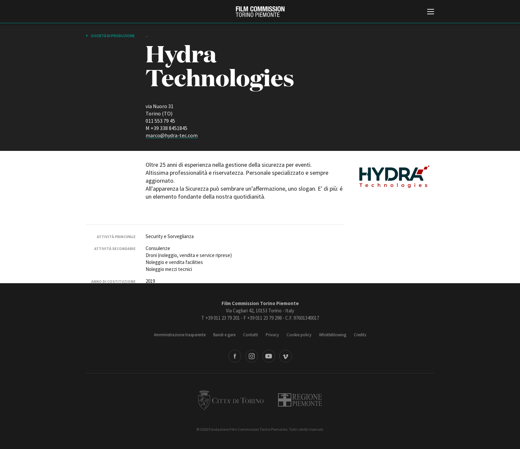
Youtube (268, 356)
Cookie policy (299, 335)
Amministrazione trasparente (180, 335)
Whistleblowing (332, 335)
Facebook (234, 356)
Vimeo (285, 356)
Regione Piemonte (300, 400)
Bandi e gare (224, 335)
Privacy (272, 335)
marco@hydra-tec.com (172, 135)
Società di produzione (112, 35)
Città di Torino (231, 400)
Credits (360, 335)
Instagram (251, 356)
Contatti (250, 335)
